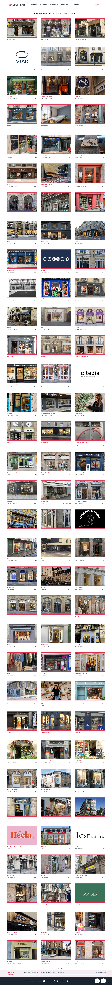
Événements (43, 5)
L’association (65, 4)
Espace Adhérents (101, 973)
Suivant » (62, 968)
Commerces (33, 5)
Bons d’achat (54, 5)
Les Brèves (76, 5)
